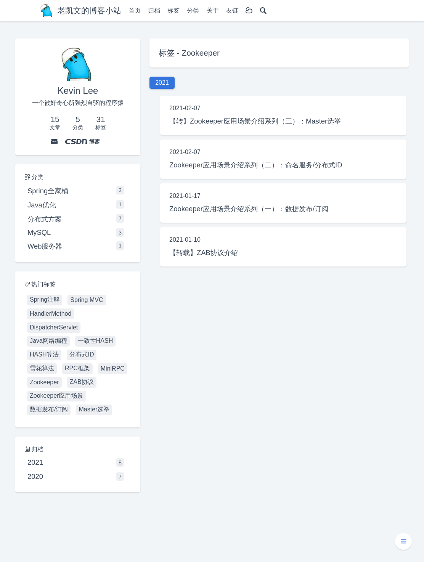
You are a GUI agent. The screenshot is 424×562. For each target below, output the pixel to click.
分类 (193, 10)
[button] (403, 541)
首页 (134, 10)
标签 (173, 10)
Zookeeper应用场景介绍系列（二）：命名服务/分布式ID (255, 165)
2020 (75, 476)
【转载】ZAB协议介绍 (203, 253)
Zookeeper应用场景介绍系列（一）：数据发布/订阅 (248, 209)
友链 (232, 10)
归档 (154, 10)
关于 (213, 10)
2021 (75, 462)
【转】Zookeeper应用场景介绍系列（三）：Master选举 (255, 121)
